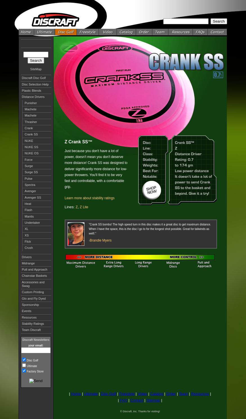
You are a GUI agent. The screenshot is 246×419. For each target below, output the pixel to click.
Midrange (28, 263)
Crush (29, 247)
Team (183, 394)
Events (27, 311)
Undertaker (32, 222)
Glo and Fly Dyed (34, 298)
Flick (28, 241)
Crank (29, 128)
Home (76, 394)
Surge (29, 166)
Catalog (156, 394)
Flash (28, 210)
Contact (136, 400)
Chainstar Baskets (34, 275)
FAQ (124, 400)
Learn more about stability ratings (90, 198)
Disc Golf (32, 360)
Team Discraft (31, 330)
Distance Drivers (33, 96)
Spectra (30, 185)
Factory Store (35, 371)
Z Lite (84, 207)
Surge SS (31, 172)
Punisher (31, 103)
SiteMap (35, 69)
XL (26, 229)
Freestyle (127, 394)
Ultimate (32, 366)
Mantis (29, 216)
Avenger (30, 191)
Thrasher (31, 122)
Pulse (29, 178)
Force (29, 159)
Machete (31, 109)
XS (27, 235)
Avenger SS (33, 197)
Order (171, 394)
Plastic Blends (31, 90)
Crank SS (31, 134)
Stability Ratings (33, 323)
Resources (29, 317)
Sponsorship (30, 304)
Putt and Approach (35, 269)
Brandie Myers (100, 240)
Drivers (27, 257)
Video (142, 394)
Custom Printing (33, 292)
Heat (28, 203)
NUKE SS (31, 147)
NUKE (29, 140)
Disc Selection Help (35, 84)
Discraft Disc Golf (34, 78)
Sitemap (153, 400)
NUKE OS (32, 153)
